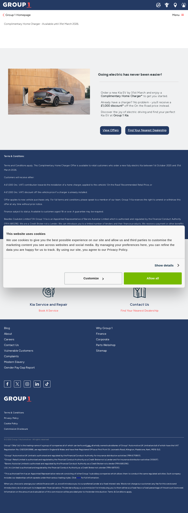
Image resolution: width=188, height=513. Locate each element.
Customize (94, 278)
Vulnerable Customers (18, 350)
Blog (7, 328)
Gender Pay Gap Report (19, 367)
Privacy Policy (11, 418)
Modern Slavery (14, 362)
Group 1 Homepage (16, 15)
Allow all (153, 278)
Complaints (11, 356)
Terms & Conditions (14, 412)
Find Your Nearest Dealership (147, 130)
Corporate (102, 339)
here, (88, 445)
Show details (164, 265)
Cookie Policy (11, 423)
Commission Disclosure (16, 429)
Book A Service (48, 310)
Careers (9, 339)
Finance (101, 333)
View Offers (111, 130)
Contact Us (11, 345)
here (79, 477)
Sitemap (101, 350)
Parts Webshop (106, 345)
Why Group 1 (104, 328)
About (8, 333)
